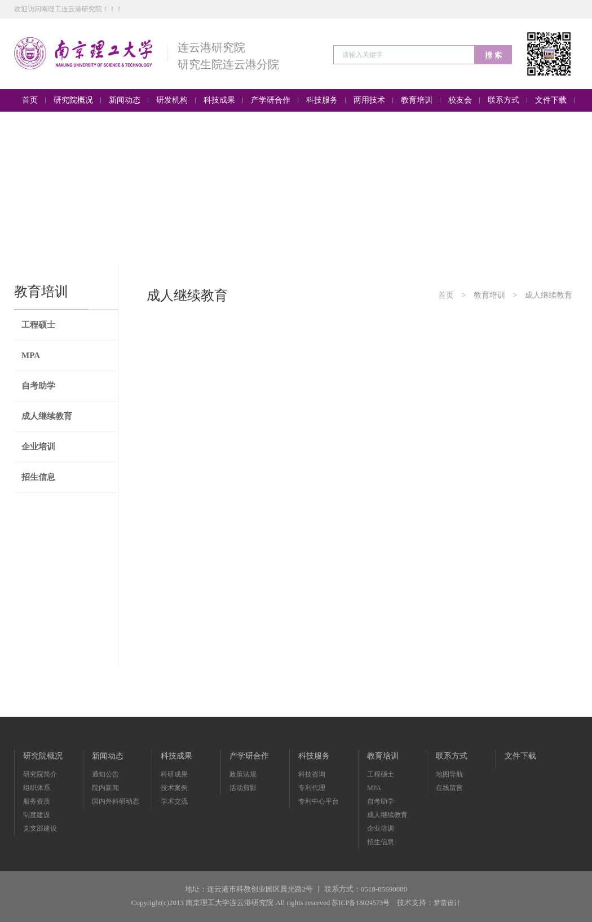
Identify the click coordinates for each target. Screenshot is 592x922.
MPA (30, 355)
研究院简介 (40, 774)
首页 (446, 295)
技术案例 (174, 788)
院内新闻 (105, 788)
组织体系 (36, 788)
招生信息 (38, 477)
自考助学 (38, 385)
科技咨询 (311, 774)
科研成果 (174, 774)
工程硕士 (38, 324)
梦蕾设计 (447, 903)
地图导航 (449, 774)
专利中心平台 (318, 801)
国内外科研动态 (115, 801)
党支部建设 (40, 828)
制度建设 (36, 815)
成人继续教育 (46, 416)
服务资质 (36, 801)
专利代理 (311, 788)
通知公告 (105, 774)
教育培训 (489, 295)
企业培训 (38, 446)
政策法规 (243, 774)
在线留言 (449, 788)
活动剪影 (243, 788)
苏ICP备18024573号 (361, 903)
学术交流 (174, 801)
